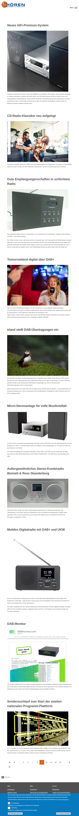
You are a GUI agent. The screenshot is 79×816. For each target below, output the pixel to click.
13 (61, 763)
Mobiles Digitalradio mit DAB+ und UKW (36, 529)
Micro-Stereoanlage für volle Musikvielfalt (37, 406)
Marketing (14, 807)
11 (51, 763)
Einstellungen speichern (15, 813)
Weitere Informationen (63, 799)
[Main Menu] (73, 7)
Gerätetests (11, 789)
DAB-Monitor (16, 624)
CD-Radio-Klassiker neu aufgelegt (31, 116)
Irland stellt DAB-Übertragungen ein (32, 329)
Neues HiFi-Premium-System (27, 25)
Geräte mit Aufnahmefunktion (61, 792)
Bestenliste (55, 789)
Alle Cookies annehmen (63, 813)
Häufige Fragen (12, 792)
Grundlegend (15, 803)
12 (56, 763)
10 (47, 763)
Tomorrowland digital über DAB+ (30, 259)
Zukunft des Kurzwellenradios (39, 792)
